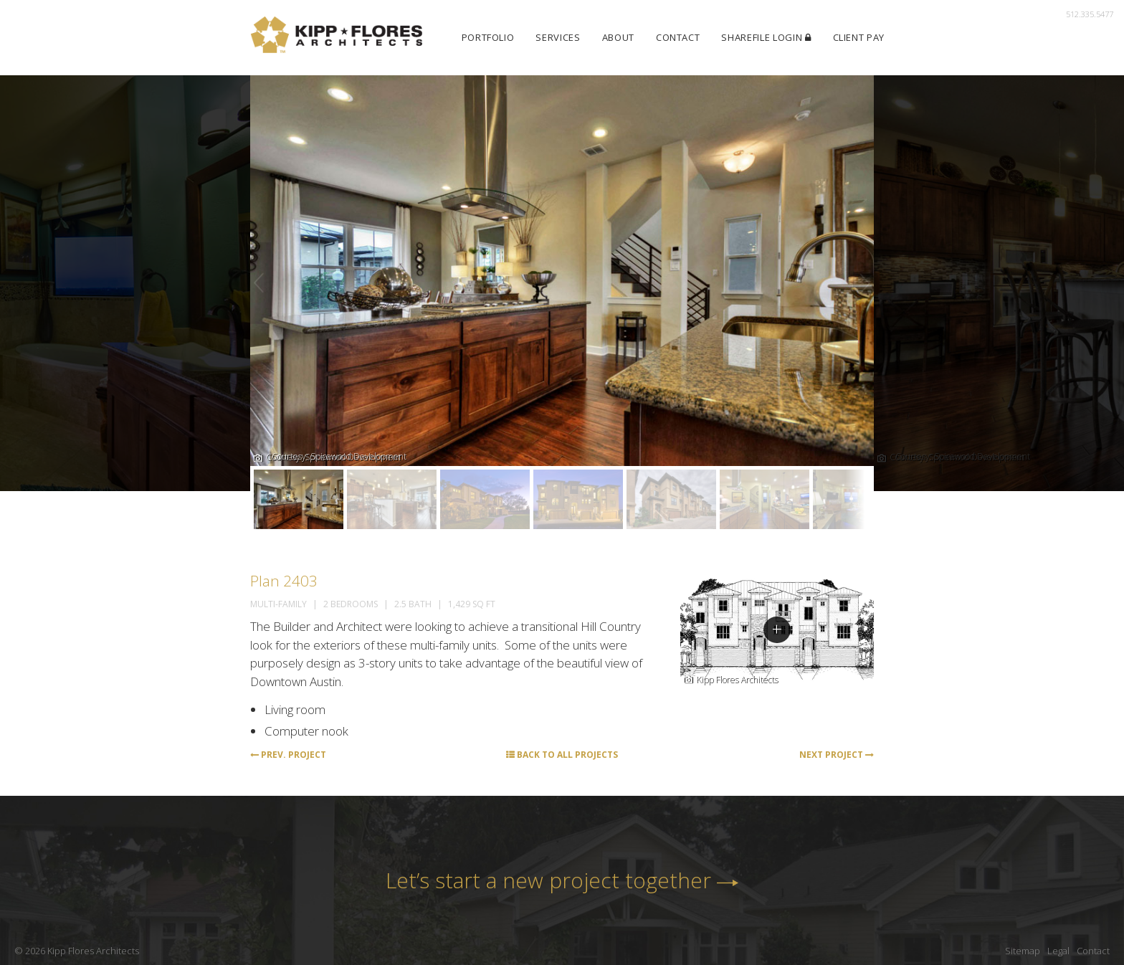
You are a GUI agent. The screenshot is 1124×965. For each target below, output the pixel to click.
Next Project (836, 754)
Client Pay (859, 37)
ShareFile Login (766, 37)
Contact (678, 37)
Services (557, 37)
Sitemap (1022, 950)
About (618, 37)
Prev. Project (288, 754)
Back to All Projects (562, 754)
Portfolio (488, 37)
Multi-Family (278, 604)
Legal (1058, 950)
